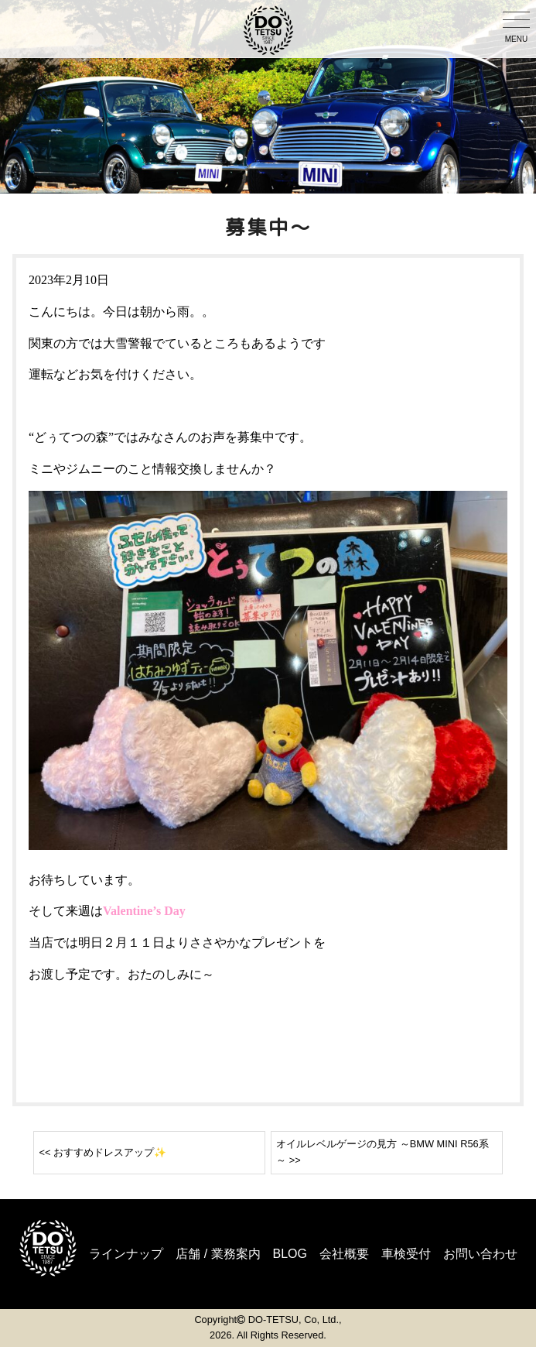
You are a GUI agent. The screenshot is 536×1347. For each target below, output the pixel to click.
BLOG (290, 1253)
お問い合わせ (480, 1253)
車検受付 (406, 1253)
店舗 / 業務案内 (218, 1253)
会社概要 (344, 1253)
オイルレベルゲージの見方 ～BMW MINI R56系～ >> (382, 1151)
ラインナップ (126, 1253)
